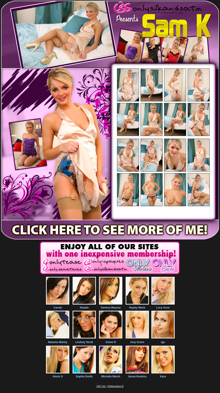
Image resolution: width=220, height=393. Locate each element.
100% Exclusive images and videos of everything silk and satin (163, 214)
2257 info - (101, 386)
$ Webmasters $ (115, 386)
